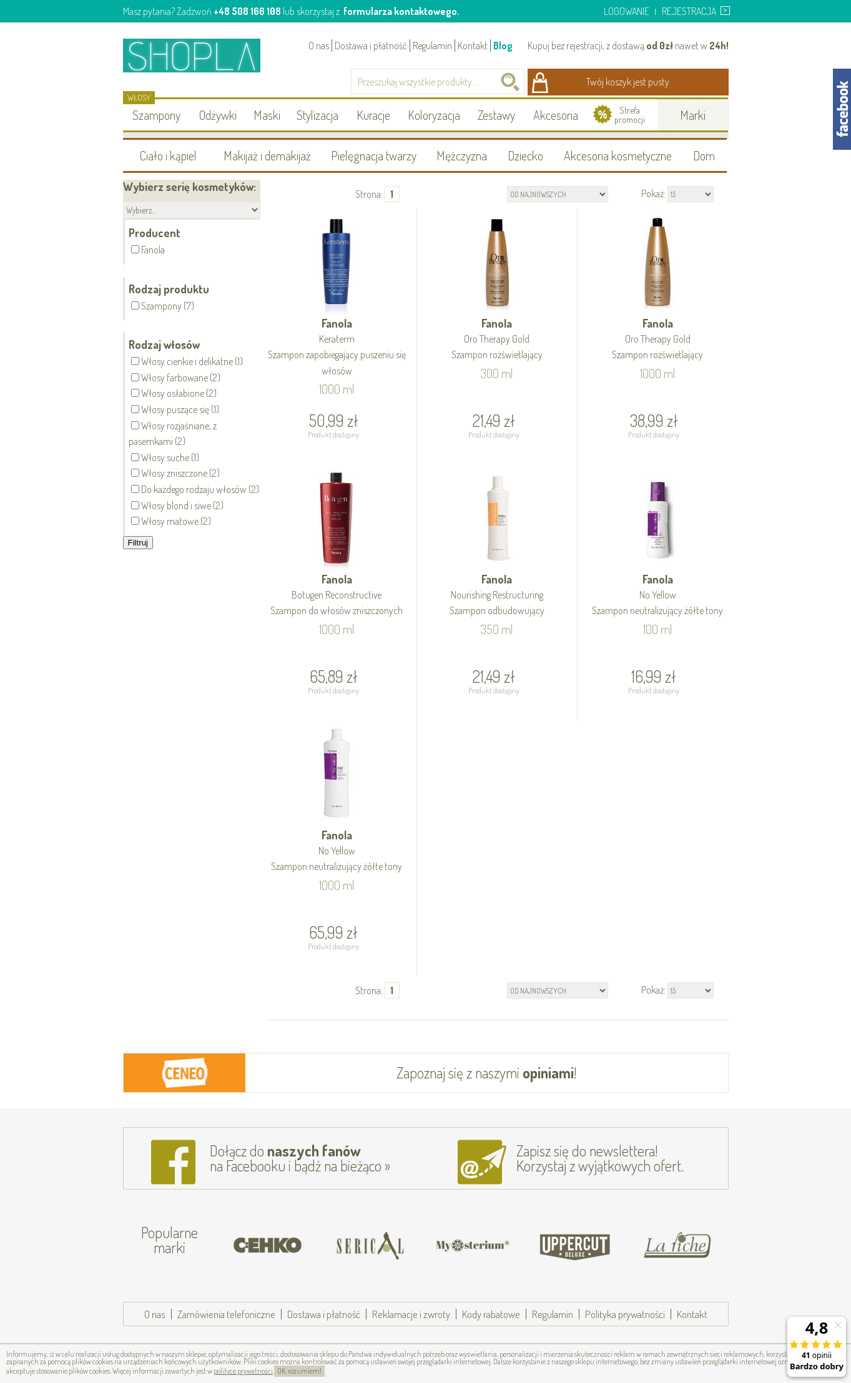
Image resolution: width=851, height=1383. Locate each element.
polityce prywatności (243, 1371)
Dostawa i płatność (371, 45)
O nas (318, 45)
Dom (704, 155)
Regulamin (432, 45)
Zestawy (496, 115)
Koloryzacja (434, 115)
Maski (266, 115)
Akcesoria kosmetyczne (618, 155)
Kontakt (473, 45)
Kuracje (373, 115)
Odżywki (218, 115)
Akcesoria (555, 115)
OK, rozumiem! (299, 1371)
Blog (503, 45)
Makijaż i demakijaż (267, 155)
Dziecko (525, 155)
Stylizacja (317, 115)
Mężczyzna (461, 155)
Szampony (156, 115)
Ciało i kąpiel (168, 155)
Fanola (337, 347)
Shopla (200, 55)
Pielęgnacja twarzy (373, 155)
